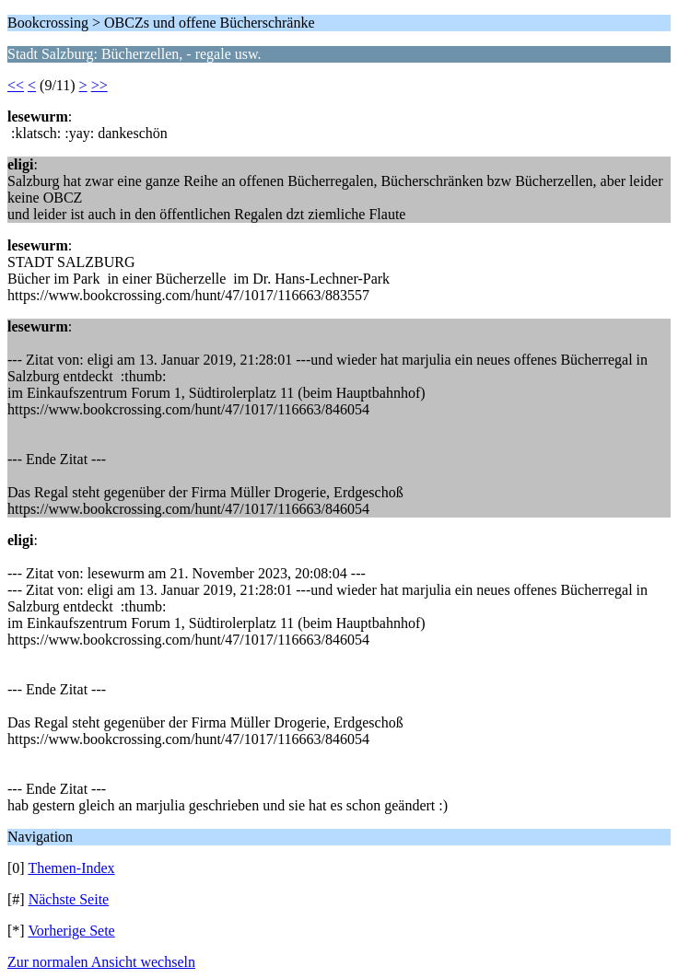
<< (15, 85)
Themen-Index (71, 868)
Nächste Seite (69, 899)
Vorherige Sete (71, 930)
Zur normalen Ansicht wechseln (101, 962)
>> (99, 85)
